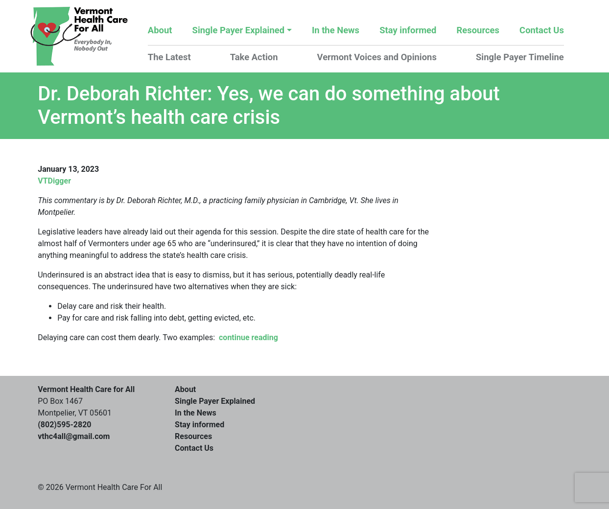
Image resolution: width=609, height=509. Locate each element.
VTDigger (54, 180)
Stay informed (407, 30)
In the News (335, 30)
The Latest (169, 57)
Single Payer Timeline (520, 57)
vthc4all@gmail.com (74, 436)
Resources (478, 30)
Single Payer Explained (238, 30)
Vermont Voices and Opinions (377, 57)
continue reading (248, 337)
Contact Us (541, 30)
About (160, 30)
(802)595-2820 (64, 424)
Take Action (254, 57)
